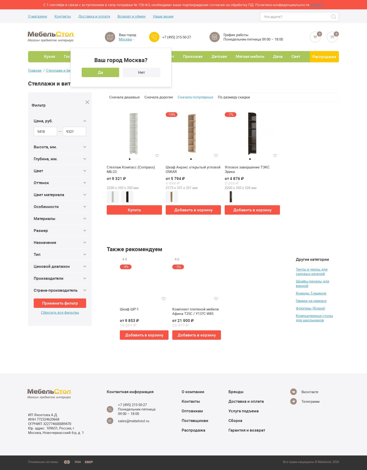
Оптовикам (192, 411)
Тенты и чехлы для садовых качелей (311, 271)
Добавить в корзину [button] (193, 210)
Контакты (63, 16)
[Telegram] (304, 401)
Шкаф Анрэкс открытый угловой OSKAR (193, 169)
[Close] (87, 102)
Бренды (236, 391)
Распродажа (324, 56)
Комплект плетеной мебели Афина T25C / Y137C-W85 (195, 311)
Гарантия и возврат (246, 430)
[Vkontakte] (304, 391)
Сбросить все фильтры (60, 312)
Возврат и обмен (131, 16)
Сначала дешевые (124, 97)
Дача (278, 56)
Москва (127, 39)
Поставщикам (195, 420)
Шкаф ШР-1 (129, 309)
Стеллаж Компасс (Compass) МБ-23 (131, 169)
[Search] (334, 16)
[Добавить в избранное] (157, 155)
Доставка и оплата (94, 16)
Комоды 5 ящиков (311, 293)
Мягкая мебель (250, 56)
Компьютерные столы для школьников (314, 317)
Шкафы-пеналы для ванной (312, 283)
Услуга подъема (243, 411)
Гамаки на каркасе (311, 300)
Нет (141, 72)
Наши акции (163, 16)
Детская (219, 56)
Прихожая (192, 56)
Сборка (235, 420)
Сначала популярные (195, 97)
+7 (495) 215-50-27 (176, 37)
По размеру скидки (234, 97)
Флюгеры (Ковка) (310, 308)
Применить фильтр (60, 303)
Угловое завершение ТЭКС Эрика (247, 169)
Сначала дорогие (158, 97)
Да (100, 72)
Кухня (49, 56)
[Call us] (154, 37)
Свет (295, 56)
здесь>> (317, 4)
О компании (193, 391)
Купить (134, 210)
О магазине (37, 16)
